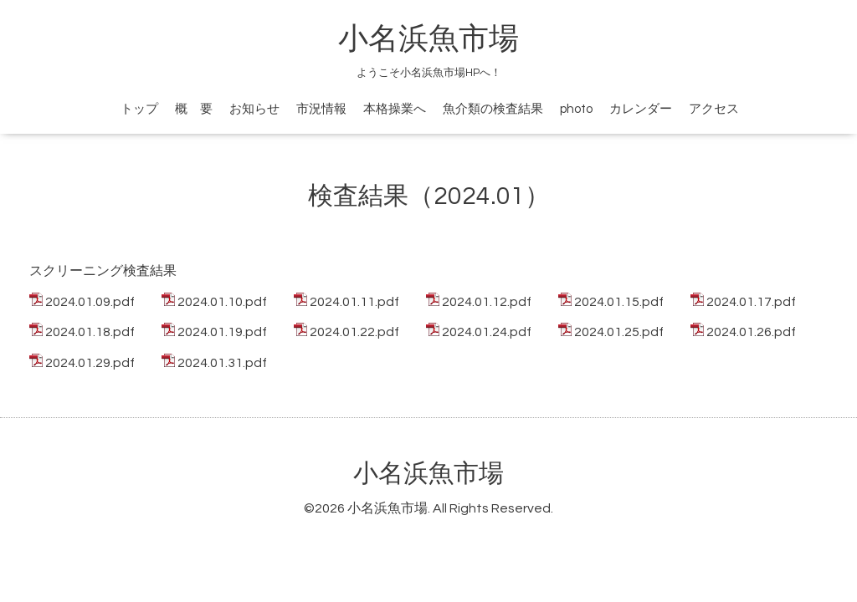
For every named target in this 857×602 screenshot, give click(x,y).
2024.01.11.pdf (354, 302)
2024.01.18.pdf (90, 332)
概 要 (194, 109)
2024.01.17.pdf (751, 302)
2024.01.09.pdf (90, 302)
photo (576, 109)
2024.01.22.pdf (354, 332)
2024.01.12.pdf (486, 302)
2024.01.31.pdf (222, 363)
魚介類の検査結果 (493, 109)
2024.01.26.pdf (751, 332)
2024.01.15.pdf (619, 302)
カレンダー (640, 109)
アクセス (714, 109)
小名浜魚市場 (428, 39)
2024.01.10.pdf (222, 302)
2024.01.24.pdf (486, 332)
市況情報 (321, 109)
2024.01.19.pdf (222, 332)
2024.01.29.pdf (90, 363)
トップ (139, 109)
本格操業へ (394, 109)
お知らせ (254, 109)
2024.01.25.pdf (619, 332)
